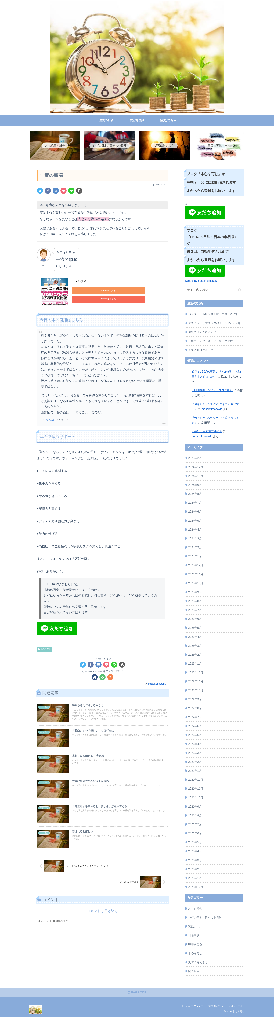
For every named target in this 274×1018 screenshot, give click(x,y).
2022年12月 (195, 673)
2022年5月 (195, 735)
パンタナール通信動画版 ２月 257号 (213, 314)
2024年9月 (195, 485)
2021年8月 (195, 816)
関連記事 (193, 971)
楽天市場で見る (121, 291)
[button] (240, 291)
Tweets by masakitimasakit (201, 281)
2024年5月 (195, 521)
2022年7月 (195, 717)
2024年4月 (195, 530)
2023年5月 (195, 628)
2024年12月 (195, 467)
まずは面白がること (200, 350)
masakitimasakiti (211, 409)
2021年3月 (195, 860)
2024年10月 (195, 476)
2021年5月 (195, 842)
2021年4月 (195, 851)
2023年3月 (195, 646)
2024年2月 (195, 547)
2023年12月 (195, 565)
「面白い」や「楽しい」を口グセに (210, 341)
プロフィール (235, 1007)
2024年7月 (195, 503)
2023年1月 (195, 664)
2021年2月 (195, 869)
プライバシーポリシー (191, 1007)
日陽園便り (195, 935)
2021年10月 (195, 798)
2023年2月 (195, 655)
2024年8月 (195, 494)
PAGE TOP (137, 993)
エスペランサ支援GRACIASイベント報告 (214, 323)
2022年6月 (195, 726)
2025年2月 (195, 458)
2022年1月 (195, 771)
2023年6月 (195, 619)
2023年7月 (195, 610)
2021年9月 (195, 807)
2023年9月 (195, 592)
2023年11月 (195, 574)
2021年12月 (195, 780)
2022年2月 (195, 762)
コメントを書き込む (102, 915)
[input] (214, 291)
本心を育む (44, 650)
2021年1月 (195, 878)
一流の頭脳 (79, 281)
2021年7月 (195, 824)
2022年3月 (195, 753)
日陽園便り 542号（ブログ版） (212, 390)
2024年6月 (195, 512)
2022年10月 (195, 690)
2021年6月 (195, 833)
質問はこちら (215, 1007)
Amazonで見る (88, 291)
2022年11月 (195, 682)
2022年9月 (195, 699)
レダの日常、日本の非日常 (205, 918)
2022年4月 (195, 744)
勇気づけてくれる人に (202, 332)
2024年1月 (195, 556)
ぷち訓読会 (195, 909)
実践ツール (195, 926)
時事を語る (195, 944)
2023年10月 (195, 583)
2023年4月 (195, 637)
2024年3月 (195, 539)
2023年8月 (195, 601)
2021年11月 (195, 789)
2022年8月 (195, 708)
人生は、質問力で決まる (207, 431)
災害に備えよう (198, 962)
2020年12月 (195, 887)
